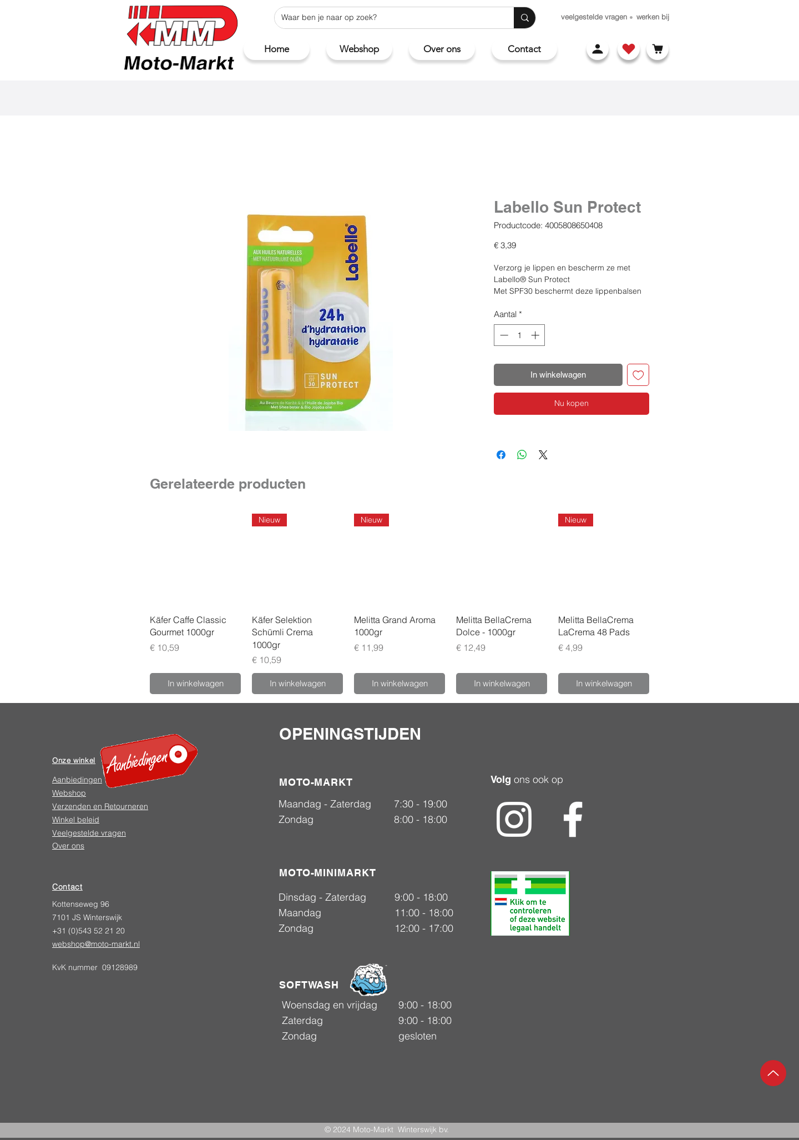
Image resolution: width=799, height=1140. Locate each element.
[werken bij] (653, 16)
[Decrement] (502, 335)
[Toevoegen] (638, 375)
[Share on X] (543, 454)
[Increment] (536, 335)
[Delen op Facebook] (501, 454)
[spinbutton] (519, 335)
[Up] (773, 1073)
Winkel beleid (75, 820)
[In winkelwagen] (195, 684)
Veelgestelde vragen (89, 833)
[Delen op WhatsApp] (522, 454)
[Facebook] (572, 819)
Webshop (69, 793)
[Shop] (629, 49)
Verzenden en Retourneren (100, 806)
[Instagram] (514, 819)
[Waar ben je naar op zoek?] (385, 17)
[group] (399, 604)
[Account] (597, 49)
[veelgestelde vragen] (594, 16)
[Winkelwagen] (657, 49)
